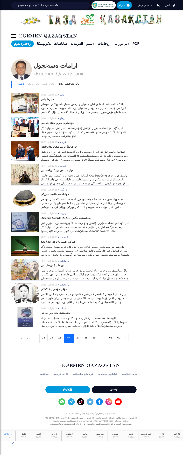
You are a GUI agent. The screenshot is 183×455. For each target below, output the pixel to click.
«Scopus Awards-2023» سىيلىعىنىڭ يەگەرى (67, 218)
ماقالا (51, 84)
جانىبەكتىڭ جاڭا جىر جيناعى (56, 313)
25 (69, 338)
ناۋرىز (54, 444)
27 (90, 338)
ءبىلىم (90, 43)
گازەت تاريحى (61, 382)
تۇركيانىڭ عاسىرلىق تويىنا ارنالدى (59, 147)
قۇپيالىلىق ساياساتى (83, 382)
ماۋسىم (100, 444)
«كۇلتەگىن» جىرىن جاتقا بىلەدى (58, 123)
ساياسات (60, 43)
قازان (161, 444)
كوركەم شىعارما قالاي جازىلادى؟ (59, 242)
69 (26, 347)
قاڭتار (23, 444)
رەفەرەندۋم (22, 43)
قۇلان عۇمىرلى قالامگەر (54, 289)
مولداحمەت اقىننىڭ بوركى (55, 194)
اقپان (38, 444)
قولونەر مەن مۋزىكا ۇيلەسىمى (58, 170)
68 (16, 347)
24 (59, 338)
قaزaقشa (145, 5)
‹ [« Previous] (15, 338)
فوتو (38, 84)
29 (110, 338)
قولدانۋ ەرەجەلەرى (107, 382)
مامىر (84, 444)
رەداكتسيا (44, 382)
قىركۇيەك (146, 444)
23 (49, 338)
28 (100, 338)
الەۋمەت (76, 43)
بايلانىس (114, 398)
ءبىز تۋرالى (121, 43)
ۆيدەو (44, 84)
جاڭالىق (30, 84)
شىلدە (115, 444)
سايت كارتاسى (129, 382)
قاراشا (177, 444)
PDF (135, 43)
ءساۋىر (69, 444)
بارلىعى (21, 84)
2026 (8, 444)
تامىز (131, 444)
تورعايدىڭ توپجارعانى (53, 265)
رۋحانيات (103, 43)
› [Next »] (35, 347)
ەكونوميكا (44, 43)
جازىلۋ (124, 5)
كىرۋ (170, 5)
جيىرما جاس (48, 99)
